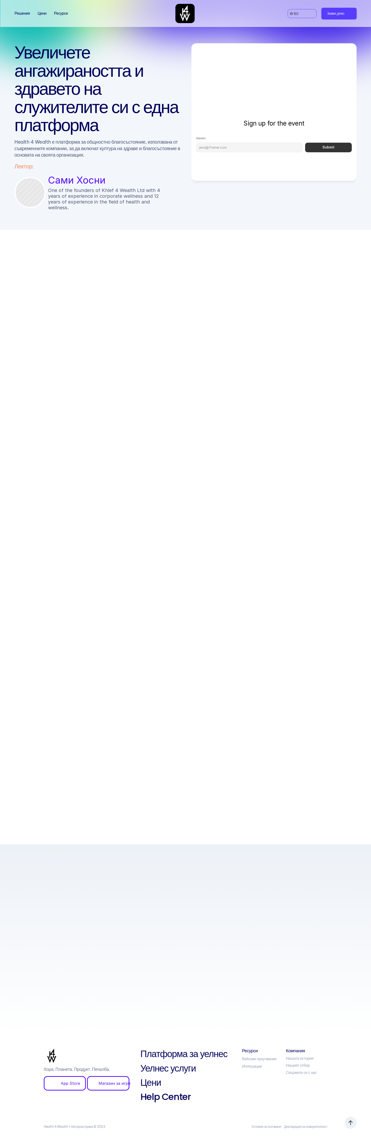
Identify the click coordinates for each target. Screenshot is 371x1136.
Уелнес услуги (168, 1068)
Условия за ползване (266, 1126)
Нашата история (300, 1058)
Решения (22, 13)
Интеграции (252, 1066)
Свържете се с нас (301, 1072)
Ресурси (61, 13)
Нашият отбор (298, 1065)
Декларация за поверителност (305, 1126)
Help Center (165, 1096)
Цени (42, 13)
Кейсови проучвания (259, 1058)
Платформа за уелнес (183, 1053)
